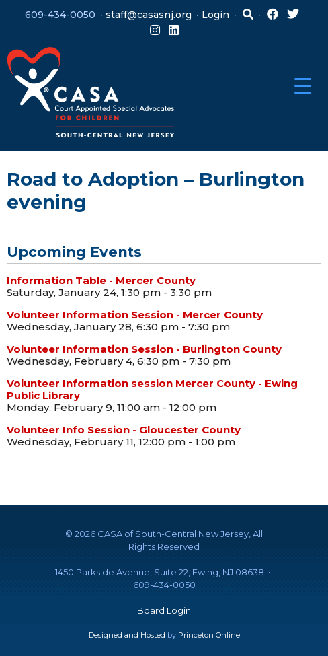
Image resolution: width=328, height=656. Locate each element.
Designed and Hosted (127, 635)
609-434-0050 (60, 15)
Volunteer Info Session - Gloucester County (124, 429)
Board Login (164, 610)
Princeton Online (209, 635)
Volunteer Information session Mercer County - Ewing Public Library (152, 389)
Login (215, 15)
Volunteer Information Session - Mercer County (135, 314)
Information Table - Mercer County (101, 280)
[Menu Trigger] (302, 85)
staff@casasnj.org (149, 15)
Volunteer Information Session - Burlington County (144, 348)
